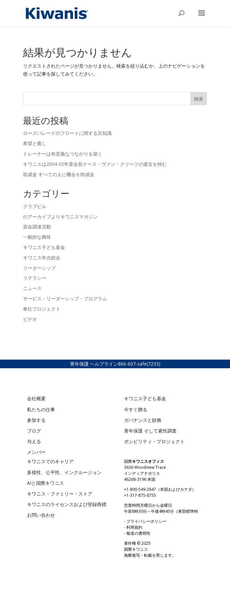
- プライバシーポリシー (145, 521)
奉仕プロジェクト (41, 309)
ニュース (32, 288)
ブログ (34, 431)
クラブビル (34, 206)
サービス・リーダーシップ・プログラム (65, 298)
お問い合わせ (41, 515)
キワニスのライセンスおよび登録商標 (66, 504)
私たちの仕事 (41, 409)
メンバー (36, 452)
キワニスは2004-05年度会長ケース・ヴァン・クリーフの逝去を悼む (95, 164)
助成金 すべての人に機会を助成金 (58, 174)
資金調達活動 (37, 226)
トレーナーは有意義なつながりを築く (62, 153)
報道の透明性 (138, 533)
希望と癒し (35, 143)
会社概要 (36, 398)
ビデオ (30, 319)
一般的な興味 (37, 237)
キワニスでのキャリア (50, 461)
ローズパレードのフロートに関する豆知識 (68, 133)
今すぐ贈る (135, 409)
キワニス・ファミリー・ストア (59, 493)
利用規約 (134, 527)
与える (34, 441)
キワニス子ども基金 (44, 247)
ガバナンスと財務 (142, 420)
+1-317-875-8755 (140, 495)
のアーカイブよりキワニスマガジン (60, 216)
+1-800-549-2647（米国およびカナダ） (160, 489)
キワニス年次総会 (41, 257)
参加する (36, 420)
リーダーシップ (39, 268)
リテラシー (34, 278)
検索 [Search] (198, 99)
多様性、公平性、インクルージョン (64, 472)
